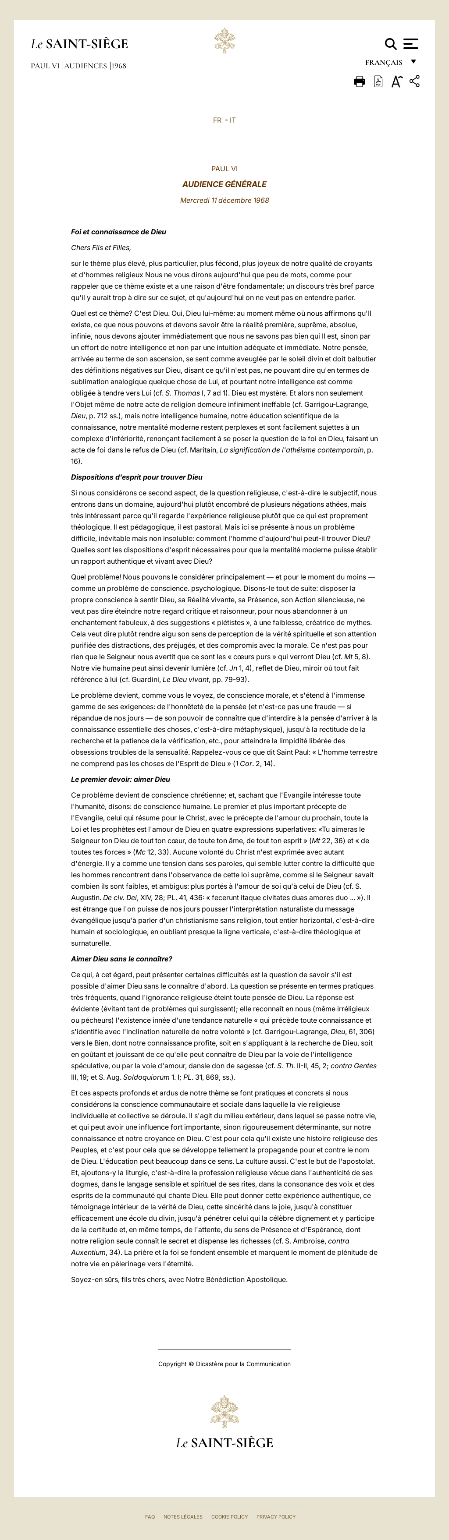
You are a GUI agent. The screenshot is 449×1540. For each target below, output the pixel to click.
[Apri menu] (409, 43)
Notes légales (183, 1517)
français (384, 64)
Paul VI (46, 66)
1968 (118, 66)
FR (217, 120)
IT (233, 120)
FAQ (150, 1517)
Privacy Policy (276, 1517)
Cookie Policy (229, 1517)
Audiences (86, 66)
